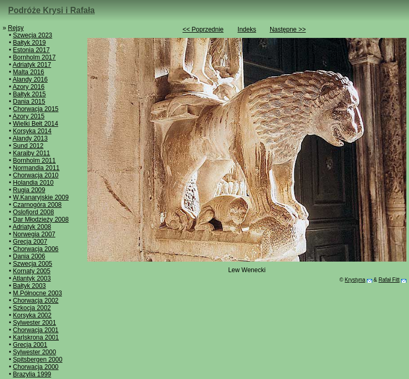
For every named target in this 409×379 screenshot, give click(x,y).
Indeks (247, 29)
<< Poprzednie (202, 29)
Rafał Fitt (389, 280)
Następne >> (288, 29)
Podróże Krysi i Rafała (51, 10)
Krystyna (355, 280)
